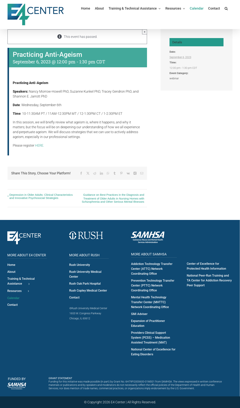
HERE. (39, 145)
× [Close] (145, 31)
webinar (174, 78)
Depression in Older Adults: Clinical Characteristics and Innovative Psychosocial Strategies (41, 196)
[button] (226, 8)
